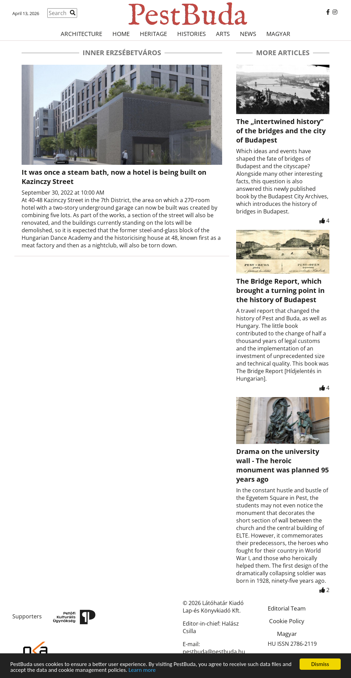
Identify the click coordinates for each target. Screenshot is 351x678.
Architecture (81, 34)
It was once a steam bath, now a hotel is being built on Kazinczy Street (114, 177)
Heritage (153, 34)
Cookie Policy (286, 621)
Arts (223, 34)
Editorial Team (287, 608)
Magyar (278, 34)
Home (121, 34)
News (248, 34)
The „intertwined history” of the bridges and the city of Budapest (281, 131)
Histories (191, 34)
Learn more (142, 670)
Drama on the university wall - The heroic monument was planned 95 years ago (282, 465)
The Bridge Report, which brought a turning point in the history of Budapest (280, 290)
